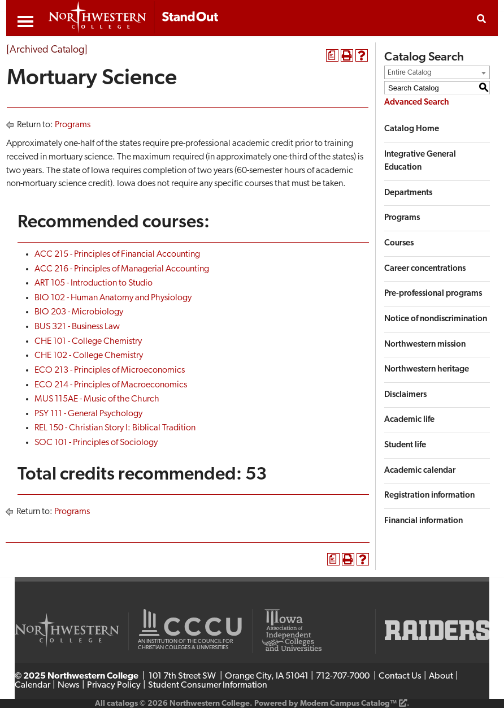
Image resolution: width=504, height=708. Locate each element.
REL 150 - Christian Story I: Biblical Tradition (114, 428)
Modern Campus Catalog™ (348, 704)
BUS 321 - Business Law (77, 326)
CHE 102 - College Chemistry (88, 355)
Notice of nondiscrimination (435, 319)
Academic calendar (419, 471)
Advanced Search (416, 102)
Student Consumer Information (207, 685)
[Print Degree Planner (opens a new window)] (332, 55)
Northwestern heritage (426, 369)
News (69, 685)
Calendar (32, 685)
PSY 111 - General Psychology (88, 413)
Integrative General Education (420, 161)
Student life (405, 445)
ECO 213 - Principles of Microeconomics (109, 370)
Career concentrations (425, 269)
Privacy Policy (114, 685)
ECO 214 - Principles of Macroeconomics (110, 385)
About (441, 676)
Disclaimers (405, 395)
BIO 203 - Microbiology (78, 312)
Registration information (429, 495)
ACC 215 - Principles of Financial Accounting (117, 254)
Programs (72, 124)
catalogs (122, 704)
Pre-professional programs (433, 294)
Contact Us (400, 676)
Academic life (409, 420)
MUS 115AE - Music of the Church (96, 399)
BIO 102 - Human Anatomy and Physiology (113, 298)
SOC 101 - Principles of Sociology (96, 442)
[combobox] (437, 72)
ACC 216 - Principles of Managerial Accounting (121, 269)
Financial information (423, 521)
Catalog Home (411, 129)
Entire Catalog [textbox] (410, 72)
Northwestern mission (425, 344)
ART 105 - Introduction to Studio (93, 283)
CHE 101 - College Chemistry (88, 341)
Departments (408, 193)
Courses (399, 243)
